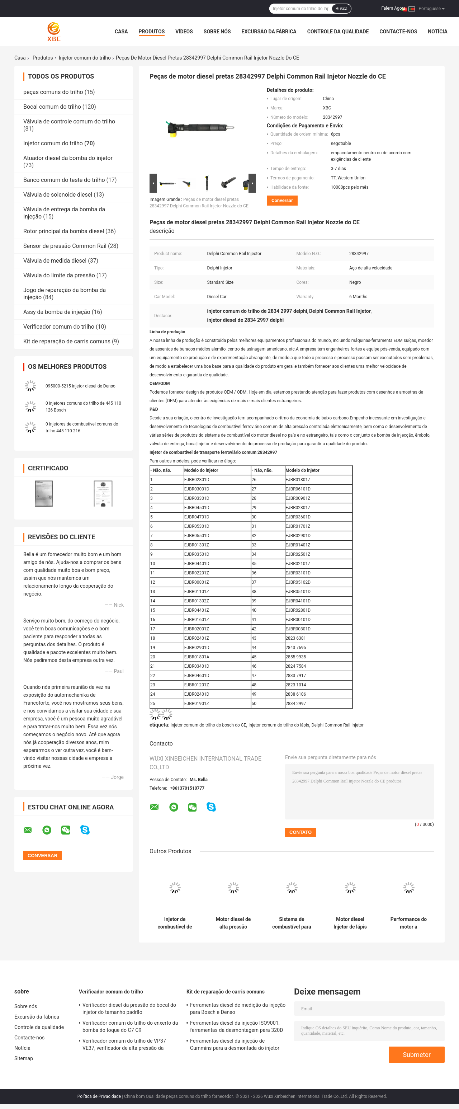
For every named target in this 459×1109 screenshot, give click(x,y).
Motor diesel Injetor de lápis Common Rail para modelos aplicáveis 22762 (350, 923)
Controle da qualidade (338, 31)
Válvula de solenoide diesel (57, 194)
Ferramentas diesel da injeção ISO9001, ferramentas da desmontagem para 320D (236, 1026)
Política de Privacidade (99, 1096)
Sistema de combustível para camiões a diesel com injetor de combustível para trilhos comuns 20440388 (291, 923)
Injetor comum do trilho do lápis (279, 725)
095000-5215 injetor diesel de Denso (80, 386)
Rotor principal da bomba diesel (63, 231)
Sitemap (23, 1058)
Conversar (282, 200)
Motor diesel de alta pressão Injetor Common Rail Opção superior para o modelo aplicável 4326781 (233, 923)
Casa (121, 31)
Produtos (152, 31)
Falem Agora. (394, 8)
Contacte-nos (398, 31)
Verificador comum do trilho (58, 326)
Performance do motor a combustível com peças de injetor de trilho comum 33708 (408, 923)
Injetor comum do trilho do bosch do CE (208, 725)
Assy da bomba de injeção (56, 312)
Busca (341, 8)
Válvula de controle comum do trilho (69, 121)
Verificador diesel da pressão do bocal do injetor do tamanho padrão (129, 1008)
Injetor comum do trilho (85, 58)
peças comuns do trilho (53, 92)
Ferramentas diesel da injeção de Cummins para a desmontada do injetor (234, 1044)
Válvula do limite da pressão (59, 275)
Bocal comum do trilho (52, 106)
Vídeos (184, 31)
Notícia (438, 31)
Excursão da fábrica (269, 31)
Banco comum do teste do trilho (64, 180)
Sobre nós (217, 31)
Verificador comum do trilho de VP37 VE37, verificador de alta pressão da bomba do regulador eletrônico (124, 1045)
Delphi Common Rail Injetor (338, 725)
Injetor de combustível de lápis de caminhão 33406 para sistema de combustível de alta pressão (174, 923)
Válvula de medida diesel (54, 260)
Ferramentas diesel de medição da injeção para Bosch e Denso (237, 1008)
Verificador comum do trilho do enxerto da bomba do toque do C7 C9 (130, 1026)
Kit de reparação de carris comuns (66, 341)
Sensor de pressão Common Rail (65, 246)
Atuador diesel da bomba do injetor (68, 158)
